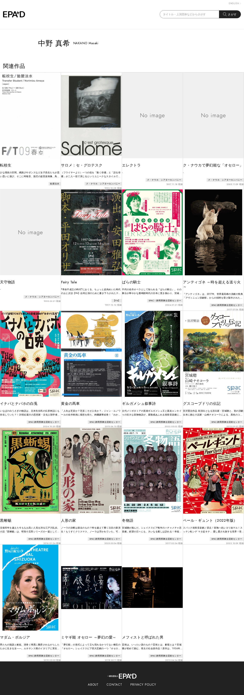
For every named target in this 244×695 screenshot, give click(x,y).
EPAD (118, 692)
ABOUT (93, 677)
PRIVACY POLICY (143, 677)
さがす (230, 14)
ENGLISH (235, 3)
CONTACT (114, 677)
